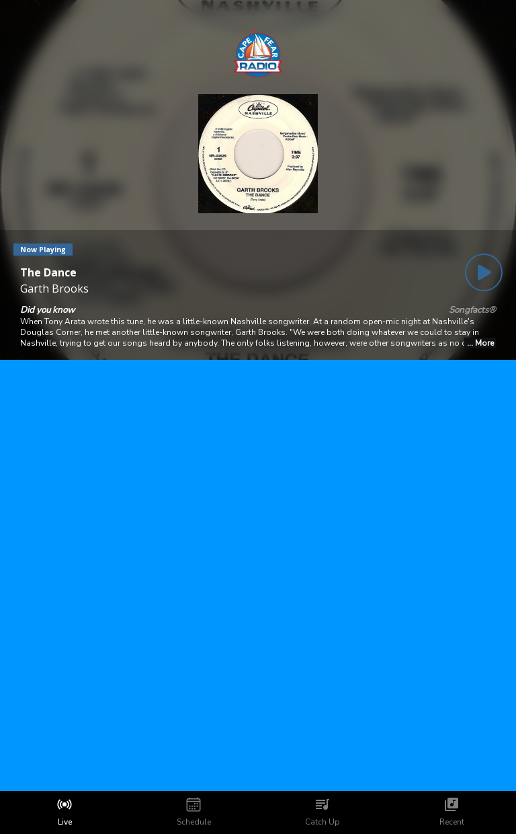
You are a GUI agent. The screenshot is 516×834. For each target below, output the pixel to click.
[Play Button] (484, 272)
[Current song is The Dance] (54, 272)
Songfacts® (472, 310)
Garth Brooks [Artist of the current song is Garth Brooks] (54, 288)
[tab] (64, 812)
